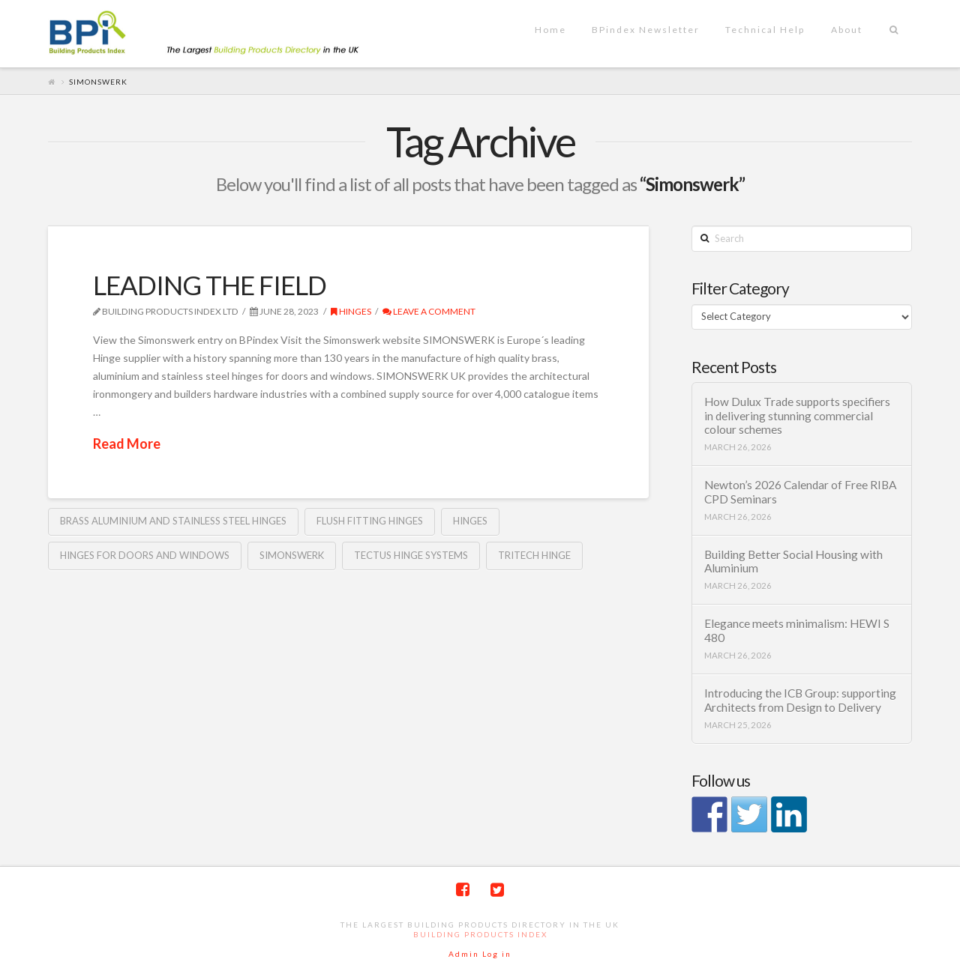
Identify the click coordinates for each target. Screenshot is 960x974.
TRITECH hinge (534, 555)
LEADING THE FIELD (209, 284)
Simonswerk (292, 555)
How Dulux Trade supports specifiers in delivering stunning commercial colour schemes (797, 415)
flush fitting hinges (369, 521)
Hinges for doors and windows (145, 555)
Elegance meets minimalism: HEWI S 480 (797, 630)
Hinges (351, 311)
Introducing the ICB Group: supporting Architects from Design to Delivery (800, 700)
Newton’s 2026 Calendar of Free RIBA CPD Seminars (800, 492)
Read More (126, 443)
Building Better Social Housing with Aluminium (793, 561)
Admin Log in (480, 953)
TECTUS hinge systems (411, 555)
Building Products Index (480, 934)
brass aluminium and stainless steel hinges (173, 521)
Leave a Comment (429, 311)
